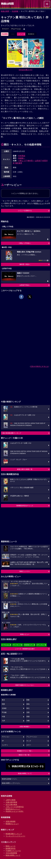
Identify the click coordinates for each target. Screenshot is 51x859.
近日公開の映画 (11, 804)
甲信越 (4, 712)
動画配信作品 (10, 848)
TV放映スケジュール (13, 851)
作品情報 (15, 11)
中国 (3, 716)
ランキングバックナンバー (15, 836)
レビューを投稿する (25, 210)
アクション (5, 737)
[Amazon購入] (25, 70)
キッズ (28, 741)
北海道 (4, 708)
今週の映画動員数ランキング (11, 433)
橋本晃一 (30, 161)
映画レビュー (24, 634)
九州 (3, 720)
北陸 (27, 712)
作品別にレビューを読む (15, 811)
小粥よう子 (22, 161)
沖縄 (27, 720)
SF (3, 741)
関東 (27, 700)
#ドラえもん (5, 645)
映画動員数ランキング (14, 834)
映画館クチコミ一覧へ (24, 751)
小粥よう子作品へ (25, 243)
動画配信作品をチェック (24, 505)
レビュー (20, 34)
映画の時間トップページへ (11, 783)
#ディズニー (40, 645)
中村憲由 (21, 156)
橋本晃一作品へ (25, 264)
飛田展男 (18, 163)
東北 (27, 708)
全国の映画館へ (25, 726)
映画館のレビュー (12, 824)
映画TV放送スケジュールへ (24, 685)
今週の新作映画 (11, 802)
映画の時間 (5, 11)
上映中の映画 (10, 800)
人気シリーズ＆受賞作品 (15, 807)
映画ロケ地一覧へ (25, 755)
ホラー (28, 745)
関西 (3, 704)
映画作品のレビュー (13, 809)
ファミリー (5, 29)
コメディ (5, 745)
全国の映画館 (10, 821)
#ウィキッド (17, 645)
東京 (3, 700)
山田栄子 (38, 161)
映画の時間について (25, 773)
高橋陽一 (21, 158)
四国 (27, 716)
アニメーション (16, 29)
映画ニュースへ (25, 571)
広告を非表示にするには (39, 366)
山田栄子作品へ (25, 285)
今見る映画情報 (11, 853)
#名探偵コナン (29, 645)
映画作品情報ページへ (9, 779)
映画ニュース (10, 846)
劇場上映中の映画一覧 (24, 469)
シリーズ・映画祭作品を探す (25, 649)
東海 (27, 704)
